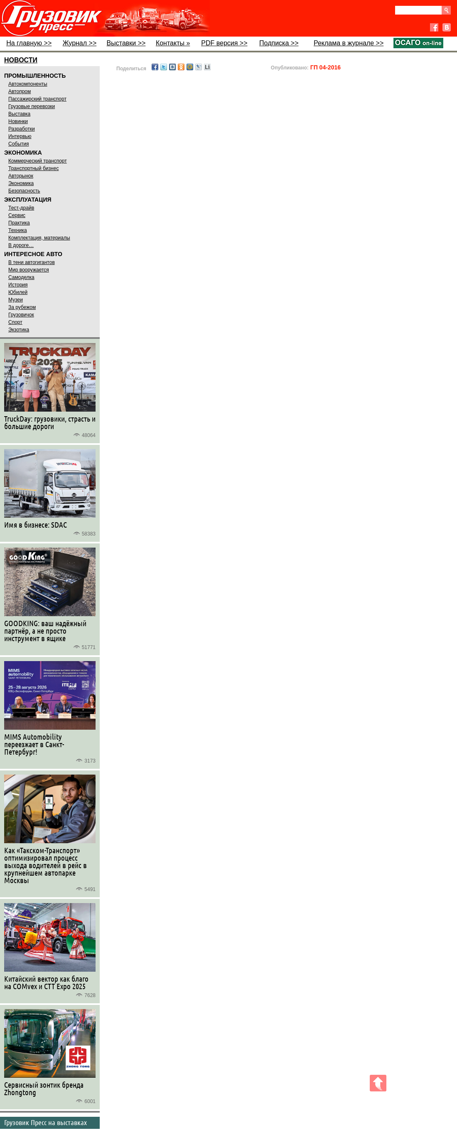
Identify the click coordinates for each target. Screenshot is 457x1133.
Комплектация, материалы (39, 238)
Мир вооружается (28, 270)
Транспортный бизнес (33, 168)
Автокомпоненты (27, 84)
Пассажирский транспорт (37, 99)
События (18, 144)
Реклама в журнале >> (348, 43)
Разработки (21, 129)
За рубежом (22, 307)
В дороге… (21, 245)
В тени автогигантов (31, 262)
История (18, 285)
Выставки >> (126, 43)
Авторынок (20, 176)
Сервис (16, 215)
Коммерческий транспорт (37, 161)
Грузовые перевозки (31, 106)
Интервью (20, 136)
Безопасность (24, 191)
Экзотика (18, 330)
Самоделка (21, 277)
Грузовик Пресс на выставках (45, 1122)
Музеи (15, 300)
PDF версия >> (224, 43)
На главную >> (29, 43)
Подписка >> (278, 43)
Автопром (19, 91)
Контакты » (173, 43)
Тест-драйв (21, 208)
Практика (19, 223)
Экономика (21, 183)
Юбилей (17, 292)
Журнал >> (80, 43)
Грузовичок (21, 315)
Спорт (15, 322)
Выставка (19, 114)
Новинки (18, 121)
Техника (17, 230)
